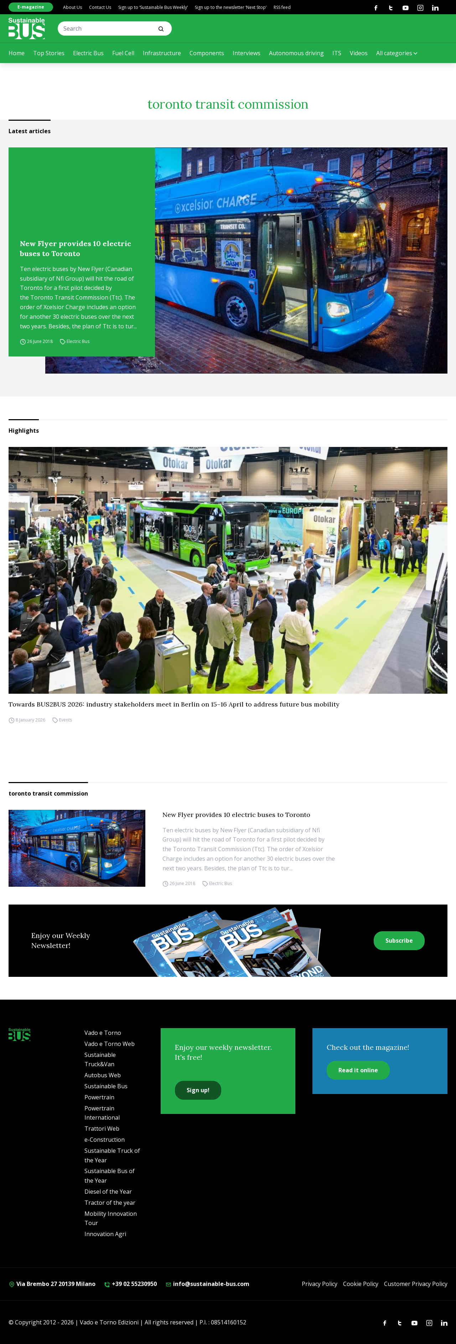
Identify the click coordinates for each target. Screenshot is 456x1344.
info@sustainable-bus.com (207, 1284)
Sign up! (198, 1090)
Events (65, 720)
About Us (72, 7)
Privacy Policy (319, 1284)
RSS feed (282, 7)
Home (17, 53)
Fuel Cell (123, 53)
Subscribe (399, 940)
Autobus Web (102, 1075)
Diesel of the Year (108, 1191)
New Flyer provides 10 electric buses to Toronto (75, 248)
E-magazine (30, 7)
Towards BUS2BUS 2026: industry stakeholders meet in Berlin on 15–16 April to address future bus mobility (174, 704)
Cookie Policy (360, 1284)
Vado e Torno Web (109, 1044)
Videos (359, 53)
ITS (336, 53)
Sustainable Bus (106, 1086)
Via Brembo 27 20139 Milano (52, 1284)
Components (207, 53)
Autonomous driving (296, 53)
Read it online (358, 1070)
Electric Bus (88, 53)
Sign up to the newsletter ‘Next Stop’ (230, 7)
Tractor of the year (109, 1203)
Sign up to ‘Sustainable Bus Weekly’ (153, 7)
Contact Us (100, 7)
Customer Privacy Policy (415, 1284)
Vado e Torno (102, 1033)
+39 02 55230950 (130, 1284)
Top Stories (48, 53)
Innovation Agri (105, 1234)
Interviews (246, 53)
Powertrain (99, 1097)
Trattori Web (101, 1128)
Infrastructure (162, 53)
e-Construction (104, 1140)
